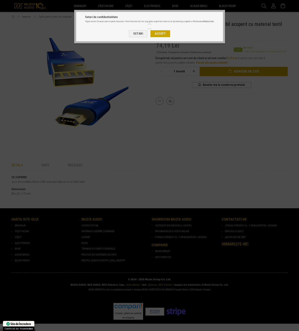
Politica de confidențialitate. (203, 21)
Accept (160, 33)
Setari (138, 33)
